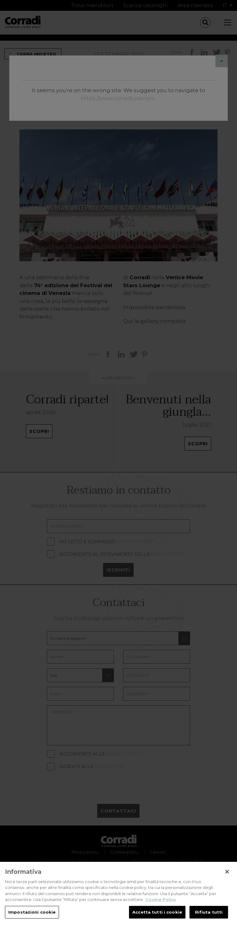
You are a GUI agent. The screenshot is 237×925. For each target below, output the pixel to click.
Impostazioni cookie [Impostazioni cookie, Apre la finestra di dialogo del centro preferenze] (32, 917)
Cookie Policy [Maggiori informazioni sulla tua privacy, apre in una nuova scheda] (160, 904)
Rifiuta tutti (209, 917)
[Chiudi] (227, 876)
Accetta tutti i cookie (157, 917)
